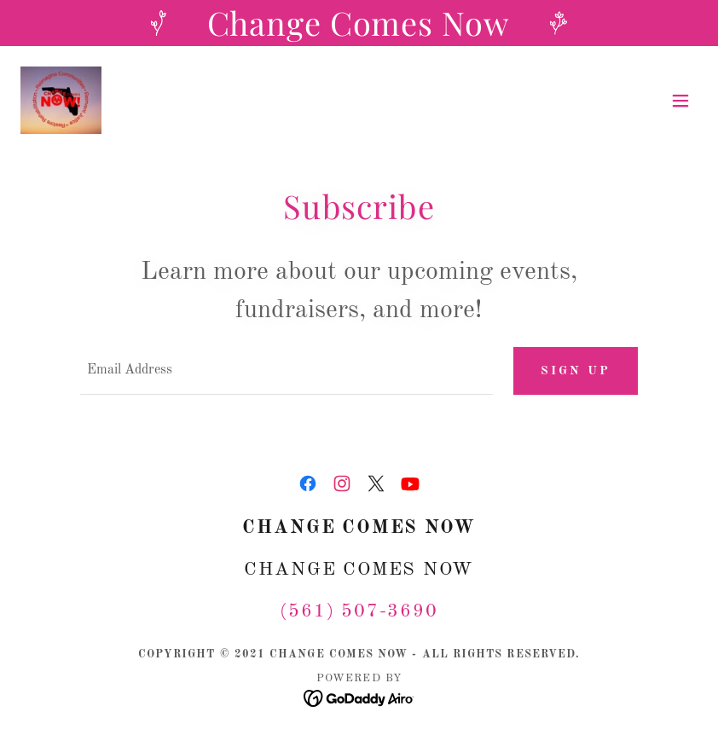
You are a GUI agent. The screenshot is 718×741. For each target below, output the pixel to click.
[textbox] (286, 371)
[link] (60, 101)
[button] (680, 101)
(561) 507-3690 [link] (359, 611)
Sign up (576, 371)
